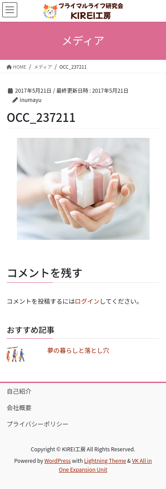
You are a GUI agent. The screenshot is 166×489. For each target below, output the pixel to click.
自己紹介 (19, 391)
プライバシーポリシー (38, 423)
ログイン (87, 301)
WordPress (57, 460)
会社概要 (19, 407)
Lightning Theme (105, 460)
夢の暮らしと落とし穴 (78, 350)
